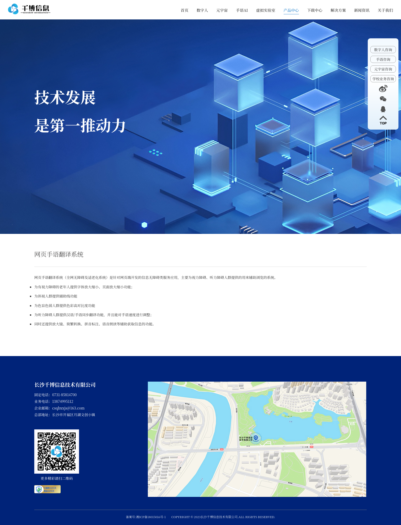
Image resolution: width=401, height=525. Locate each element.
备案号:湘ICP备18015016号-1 (146, 517)
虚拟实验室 (265, 10)
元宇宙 (222, 10)
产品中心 (291, 10)
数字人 (202, 10)
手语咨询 (383, 59)
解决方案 (338, 10)
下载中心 (314, 10)
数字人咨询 (383, 49)
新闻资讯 (362, 10)
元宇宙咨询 (383, 69)
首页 (184, 10)
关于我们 (385, 10)
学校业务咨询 (383, 78)
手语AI (242, 10)
